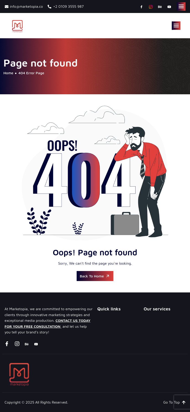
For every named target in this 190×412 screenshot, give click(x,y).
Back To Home (95, 276)
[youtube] (169, 7)
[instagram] (151, 7)
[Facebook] (141, 7)
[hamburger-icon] (181, 6)
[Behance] (160, 7)
